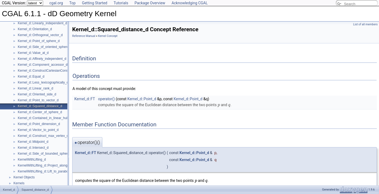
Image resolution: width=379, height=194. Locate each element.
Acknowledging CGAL (190, 3)
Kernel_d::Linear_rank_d (35, 88)
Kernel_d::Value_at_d (33, 53)
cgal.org (56, 3)
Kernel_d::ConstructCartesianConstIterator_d (50, 70)
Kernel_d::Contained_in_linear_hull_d (45, 118)
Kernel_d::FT (84, 99)
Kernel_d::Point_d (141, 99)
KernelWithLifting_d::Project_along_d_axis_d (50, 165)
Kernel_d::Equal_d (31, 76)
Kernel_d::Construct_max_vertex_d (43, 136)
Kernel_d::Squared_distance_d (40, 106)
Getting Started (94, 3)
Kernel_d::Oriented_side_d (37, 94)
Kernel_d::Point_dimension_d (39, 124)
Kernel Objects (24, 177)
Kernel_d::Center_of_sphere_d (40, 112)
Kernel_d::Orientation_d (35, 29)
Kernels (19, 183)
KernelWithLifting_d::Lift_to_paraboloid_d (47, 171)
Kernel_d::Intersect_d (33, 148)
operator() (106, 99)
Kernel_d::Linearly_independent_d (42, 23)
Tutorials (121, 3)
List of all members (365, 24)
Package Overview (149, 3)
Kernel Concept (107, 36)
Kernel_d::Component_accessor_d (43, 65)
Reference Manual (83, 36)
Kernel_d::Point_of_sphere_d (39, 41)
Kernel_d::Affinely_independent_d (42, 59)
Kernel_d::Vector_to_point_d (38, 130)
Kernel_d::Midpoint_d (33, 142)
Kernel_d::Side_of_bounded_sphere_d (45, 153)
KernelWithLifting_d (32, 159)
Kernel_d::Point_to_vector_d (38, 100)
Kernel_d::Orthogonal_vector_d (40, 35)
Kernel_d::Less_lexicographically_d (43, 82)
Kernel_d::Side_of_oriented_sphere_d (45, 47)
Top (72, 3)
